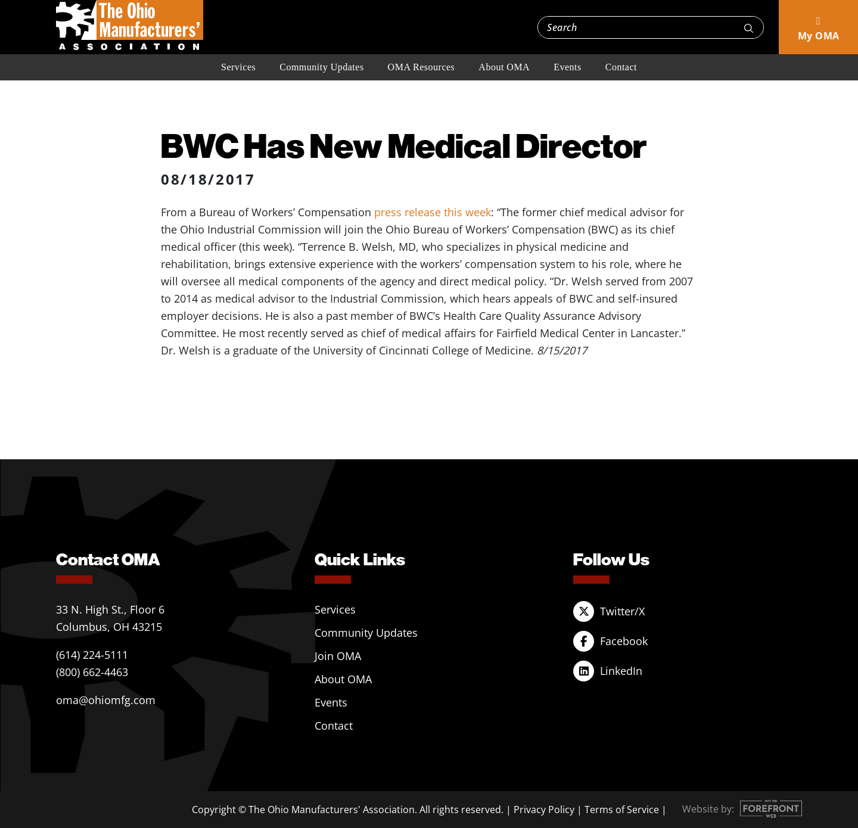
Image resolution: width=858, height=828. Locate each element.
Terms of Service (622, 809)
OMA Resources (421, 67)
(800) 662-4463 (92, 672)
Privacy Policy (544, 809)
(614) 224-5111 (92, 655)
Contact (621, 67)
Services (238, 67)
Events (568, 67)
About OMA (504, 67)
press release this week (432, 212)
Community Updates (321, 67)
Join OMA (338, 656)
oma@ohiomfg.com (106, 700)
